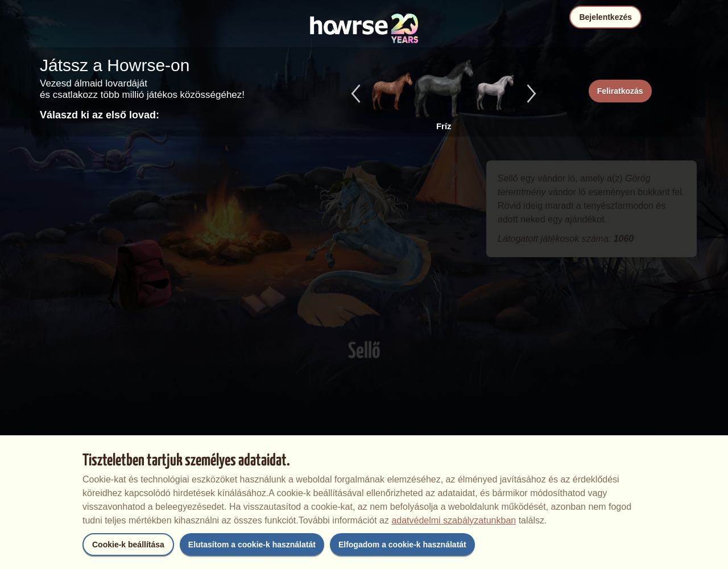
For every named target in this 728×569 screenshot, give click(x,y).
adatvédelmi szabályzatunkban (453, 520)
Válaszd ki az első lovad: (99, 115)
